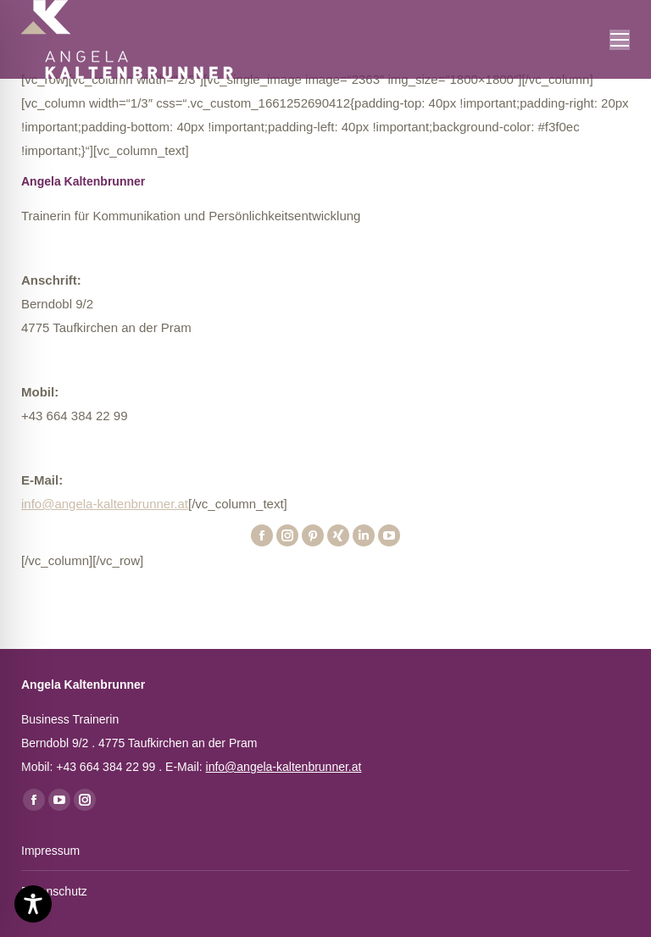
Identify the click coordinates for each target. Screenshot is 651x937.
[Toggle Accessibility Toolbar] (33, 904)
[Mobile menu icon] (619, 40)
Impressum (50, 850)
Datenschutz (54, 891)
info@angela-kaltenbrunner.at (104, 503)
